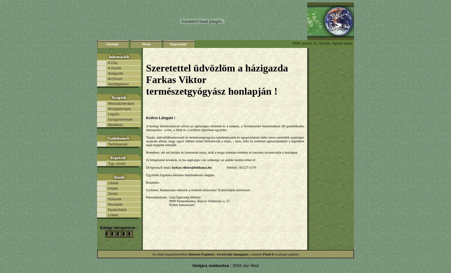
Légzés (112, 114)
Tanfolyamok (116, 144)
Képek (112, 188)
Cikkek (112, 183)
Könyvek (113, 199)
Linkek (112, 215)
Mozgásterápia (118, 109)
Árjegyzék (114, 73)
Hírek (146, 44)
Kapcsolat (178, 44)
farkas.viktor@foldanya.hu (192, 167)
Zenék (112, 194)
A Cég (111, 63)
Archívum (114, 79)
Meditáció (114, 125)
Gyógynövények (119, 119)
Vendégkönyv (117, 84)
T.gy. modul (115, 163)
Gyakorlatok (116, 210)
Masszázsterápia (120, 103)
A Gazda (113, 68)
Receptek (114, 204)
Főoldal (112, 44)
